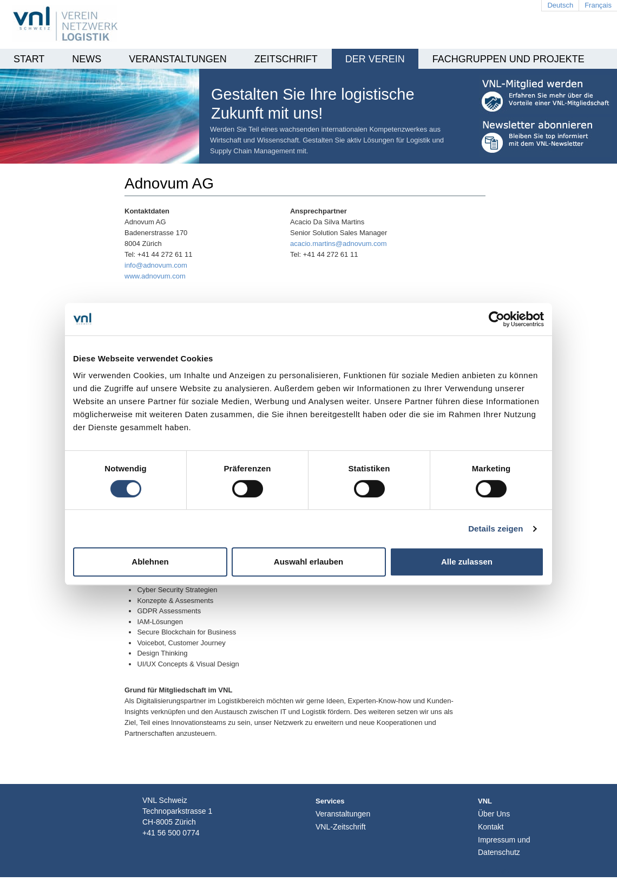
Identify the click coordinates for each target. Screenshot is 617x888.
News (86, 59)
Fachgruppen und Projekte (508, 59)
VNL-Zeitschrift (341, 826)
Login (502, 871)
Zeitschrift (286, 59)
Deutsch (560, 5)
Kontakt (490, 826)
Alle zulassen (467, 561)
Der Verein (375, 59)
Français (598, 5)
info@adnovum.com (155, 265)
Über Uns (494, 813)
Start (29, 59)
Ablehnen (150, 561)
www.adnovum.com (155, 276)
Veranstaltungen (177, 59)
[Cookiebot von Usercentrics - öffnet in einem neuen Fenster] (496, 319)
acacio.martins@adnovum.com (338, 243)
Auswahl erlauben (308, 561)
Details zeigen (495, 528)
